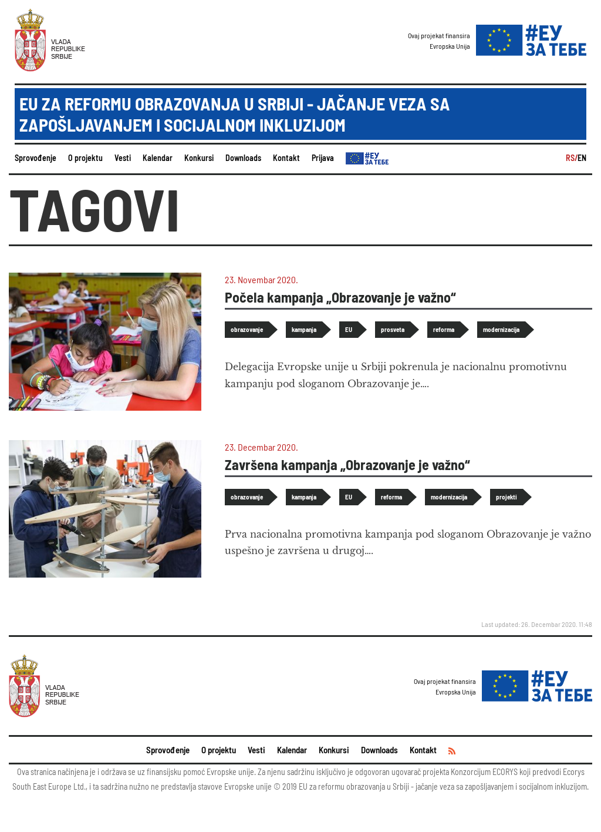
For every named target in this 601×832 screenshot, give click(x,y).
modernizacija (501, 329)
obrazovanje (247, 329)
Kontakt (286, 158)
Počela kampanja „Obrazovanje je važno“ (340, 297)
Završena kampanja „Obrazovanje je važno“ (347, 464)
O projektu (85, 158)
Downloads (243, 158)
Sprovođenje (35, 158)
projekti (506, 497)
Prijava (323, 158)
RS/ (572, 158)
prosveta (392, 329)
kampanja (304, 329)
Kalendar (158, 158)
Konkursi (199, 158)
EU (348, 329)
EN (582, 158)
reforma (443, 329)
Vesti (122, 158)
